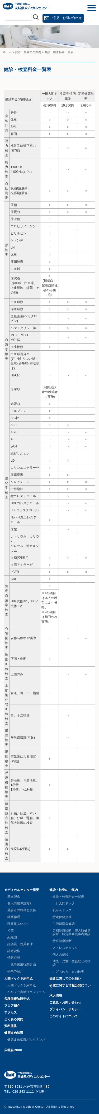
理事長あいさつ (18, 924)
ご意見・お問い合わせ (66, 18)
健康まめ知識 (13, 1033)
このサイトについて (63, 1016)
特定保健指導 (62, 917)
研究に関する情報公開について (70, 987)
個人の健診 (60, 954)
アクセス (10, 1012)
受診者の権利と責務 (21, 910)
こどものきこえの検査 (68, 972)
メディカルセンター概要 (21, 890)
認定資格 (13, 951)
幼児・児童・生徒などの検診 (72, 963)
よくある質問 (13, 1019)
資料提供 (10, 1026)
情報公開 (13, 958)
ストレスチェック (65, 948)
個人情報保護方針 (20, 903)
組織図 (12, 937)
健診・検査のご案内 (63, 890)
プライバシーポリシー (65, 1009)
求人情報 (55, 995)
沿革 (10, 930)
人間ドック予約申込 (18, 978)
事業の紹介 (15, 971)
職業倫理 (13, 917)
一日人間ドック (64, 903)
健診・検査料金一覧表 (68, 897)
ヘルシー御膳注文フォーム (26, 992)
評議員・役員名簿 (20, 944)
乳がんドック (62, 910)
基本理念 (13, 897)
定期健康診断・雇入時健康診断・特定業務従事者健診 (72, 932)
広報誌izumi (13, 1050)
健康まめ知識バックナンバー (26, 1041)
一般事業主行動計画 (21, 964)
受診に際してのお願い (65, 978)
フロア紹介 (12, 1005)
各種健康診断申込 (17, 999)
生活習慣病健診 (64, 924)
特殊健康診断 (62, 941)
